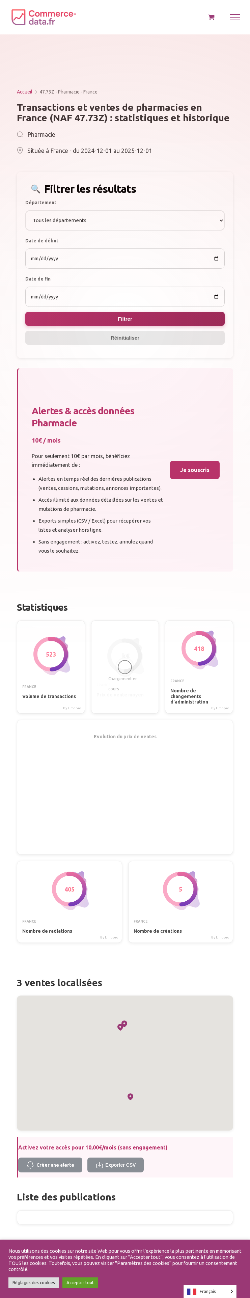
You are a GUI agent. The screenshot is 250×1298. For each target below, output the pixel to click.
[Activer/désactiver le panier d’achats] (211, 17)
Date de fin (38, 279)
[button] (130, 1097)
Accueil (24, 92)
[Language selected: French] (210, 1291)
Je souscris (195, 470)
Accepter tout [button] (80, 1282)
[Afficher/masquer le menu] (235, 17)
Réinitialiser (125, 338)
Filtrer (125, 319)
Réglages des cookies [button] (33, 1282)
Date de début (41, 240)
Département (40, 202)
